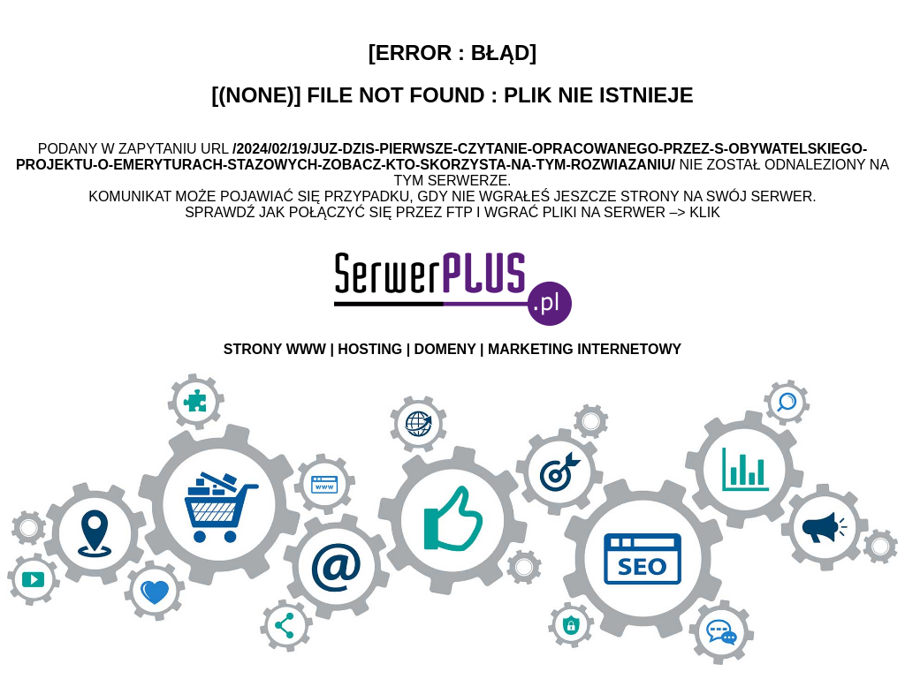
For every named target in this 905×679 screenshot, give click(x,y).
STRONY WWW (275, 349)
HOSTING (370, 349)
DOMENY (445, 349)
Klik (704, 212)
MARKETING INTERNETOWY (584, 349)
